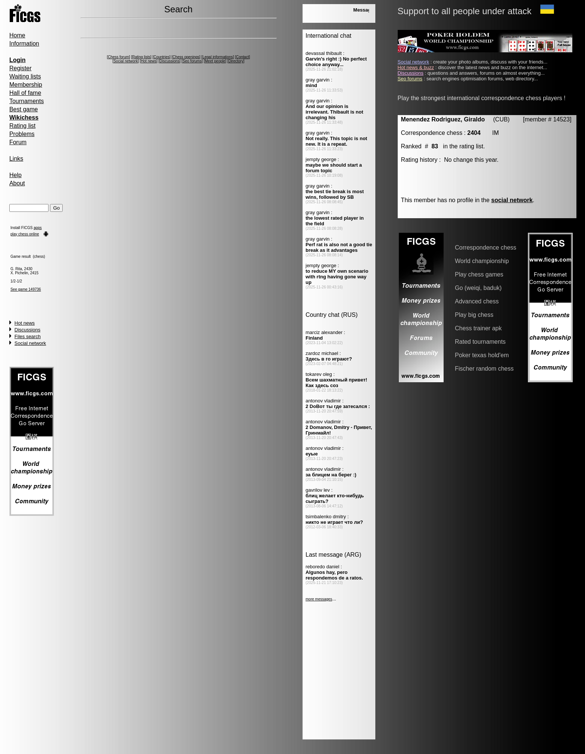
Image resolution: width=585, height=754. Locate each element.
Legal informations (218, 57)
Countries (161, 57)
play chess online (24, 234)
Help (15, 175)
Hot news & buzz (416, 67)
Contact (242, 57)
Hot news (25, 323)
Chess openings (186, 57)
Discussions (27, 330)
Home (17, 35)
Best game (23, 109)
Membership (25, 84)
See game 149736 (25, 289)
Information (24, 43)
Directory (235, 61)
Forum (17, 142)
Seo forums (191, 61)
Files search (28, 336)
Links (16, 158)
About (17, 183)
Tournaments (26, 101)
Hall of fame (25, 93)
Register (20, 68)
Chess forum (118, 57)
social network (512, 200)
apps (38, 228)
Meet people (215, 61)
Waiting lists (25, 76)
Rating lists (141, 57)
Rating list (22, 126)
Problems (22, 134)
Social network (30, 343)
